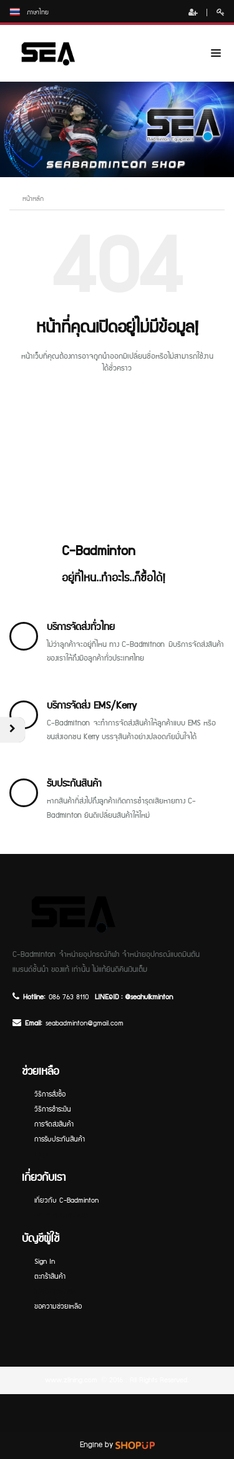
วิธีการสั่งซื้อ (50, 1094)
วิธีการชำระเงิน (52, 1109)
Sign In (44, 1262)
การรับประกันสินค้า (59, 1139)
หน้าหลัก (33, 199)
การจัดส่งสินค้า (54, 1124)
